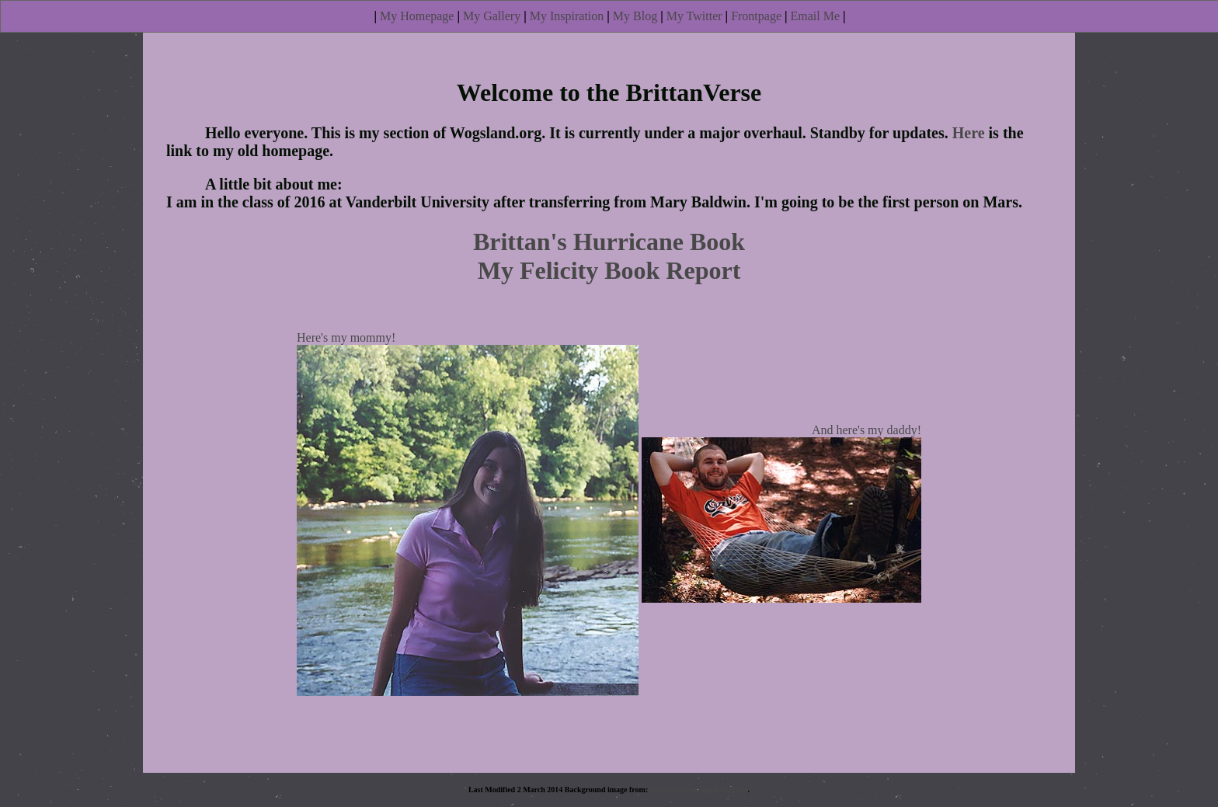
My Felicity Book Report (609, 270)
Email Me (815, 16)
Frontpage (756, 16)
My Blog (635, 16)
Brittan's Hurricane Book (609, 242)
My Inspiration (567, 16)
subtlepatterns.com (681, 789)
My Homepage (417, 16)
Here (968, 132)
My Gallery (491, 16)
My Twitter (694, 16)
